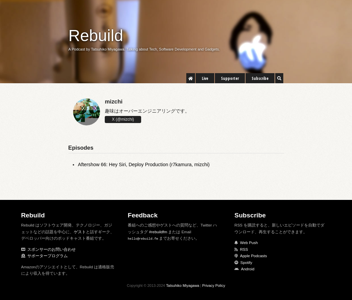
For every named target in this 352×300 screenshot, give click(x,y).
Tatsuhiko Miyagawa (182, 285)
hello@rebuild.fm (143, 238)
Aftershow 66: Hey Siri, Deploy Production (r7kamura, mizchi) (144, 164)
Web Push (249, 243)
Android (248, 269)
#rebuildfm (158, 232)
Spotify (246, 263)
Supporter (230, 78)
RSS (244, 249)
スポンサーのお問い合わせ (51, 249)
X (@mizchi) (123, 119)
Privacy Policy (213, 285)
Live (205, 78)
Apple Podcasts (253, 256)
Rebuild (95, 35)
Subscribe (260, 78)
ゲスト (80, 232)
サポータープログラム (47, 256)
